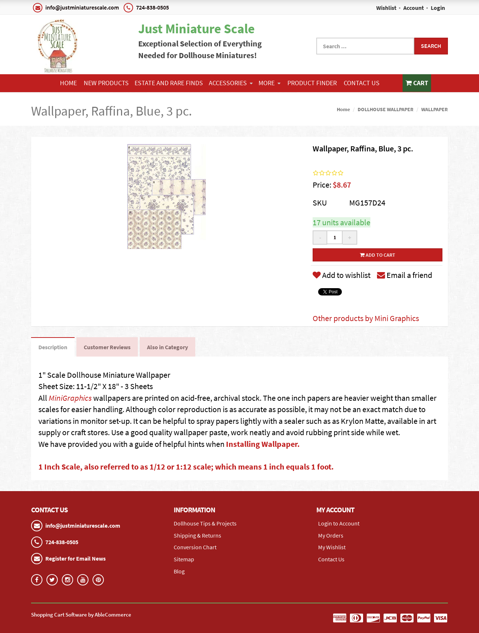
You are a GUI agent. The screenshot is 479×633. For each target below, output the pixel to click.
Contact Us (362, 83)
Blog (179, 571)
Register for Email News (75, 558)
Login (438, 7)
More (269, 83)
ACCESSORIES (231, 83)
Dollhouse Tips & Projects (205, 523)
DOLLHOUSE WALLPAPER (386, 109)
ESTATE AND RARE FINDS (169, 83)
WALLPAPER (434, 109)
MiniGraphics (70, 398)
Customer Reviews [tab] (107, 347)
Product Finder (312, 83)
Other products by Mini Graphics (366, 318)
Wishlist (386, 7)
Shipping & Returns (197, 535)
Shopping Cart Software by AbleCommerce (81, 614)
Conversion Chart (195, 547)
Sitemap (184, 559)
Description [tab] (52, 347)
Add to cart (377, 255)
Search (431, 45)
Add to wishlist (341, 275)
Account (413, 7)
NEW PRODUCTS (106, 83)
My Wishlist (332, 547)
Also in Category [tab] (167, 347)
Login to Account (338, 523)
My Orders (330, 535)
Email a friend (404, 275)
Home (68, 83)
